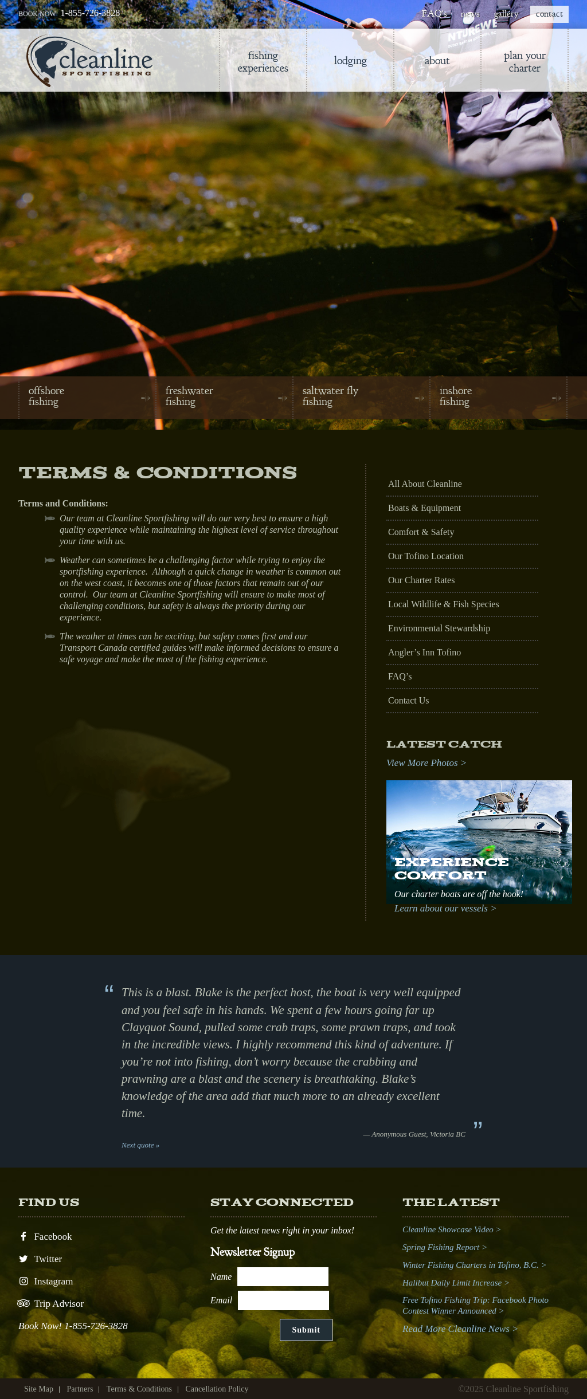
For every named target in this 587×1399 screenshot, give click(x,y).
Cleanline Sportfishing (89, 60)
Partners (79, 1389)
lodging (350, 60)
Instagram (45, 1281)
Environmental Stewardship (439, 628)
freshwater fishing (189, 395)
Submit (306, 1330)
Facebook (45, 1236)
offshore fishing (46, 395)
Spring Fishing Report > (444, 1247)
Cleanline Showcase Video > (452, 1229)
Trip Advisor (51, 1303)
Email (221, 1300)
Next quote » (140, 1145)
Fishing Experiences (263, 61)
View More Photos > (426, 762)
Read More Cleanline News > (460, 1328)
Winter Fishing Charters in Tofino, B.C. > (474, 1265)
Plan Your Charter (525, 61)
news (470, 13)
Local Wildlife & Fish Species (443, 604)
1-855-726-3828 (90, 13)
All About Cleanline (425, 484)
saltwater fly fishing (330, 395)
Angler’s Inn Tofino (424, 652)
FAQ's (434, 13)
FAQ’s (400, 676)
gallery (506, 13)
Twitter (40, 1258)
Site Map (38, 1389)
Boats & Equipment (424, 508)
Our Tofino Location (426, 556)
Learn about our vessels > (445, 908)
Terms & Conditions (139, 1389)
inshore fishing (456, 395)
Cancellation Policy (216, 1389)
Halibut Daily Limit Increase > (456, 1282)
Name (221, 1277)
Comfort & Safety (421, 532)
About (437, 60)
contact (549, 13)
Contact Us (408, 700)
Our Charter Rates (421, 580)
